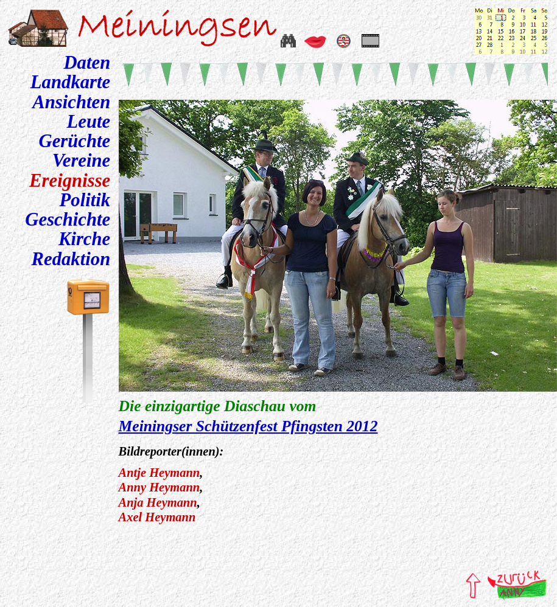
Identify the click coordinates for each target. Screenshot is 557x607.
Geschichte (67, 219)
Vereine (81, 160)
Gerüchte (74, 141)
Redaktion (71, 259)
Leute (89, 121)
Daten (86, 62)
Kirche (84, 239)
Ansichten (71, 102)
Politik (85, 200)
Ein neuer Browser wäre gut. (338, 244)
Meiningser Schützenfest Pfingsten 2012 (248, 426)
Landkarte (70, 82)
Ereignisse (69, 180)
